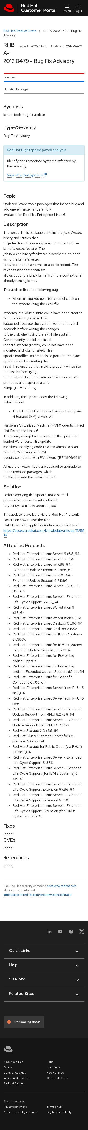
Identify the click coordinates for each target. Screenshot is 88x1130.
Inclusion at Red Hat (16, 1078)
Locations (53, 1067)
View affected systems (25, 175)
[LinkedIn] (49, 933)
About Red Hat (13, 1062)
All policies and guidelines (20, 1112)
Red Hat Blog (55, 1072)
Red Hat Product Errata (19, 31)
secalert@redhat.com (61, 886)
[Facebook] (71, 933)
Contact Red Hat (15, 1072)
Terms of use (55, 1107)
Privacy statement (15, 1107)
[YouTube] (60, 933)
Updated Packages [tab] (16, 89)
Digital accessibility (59, 1112)
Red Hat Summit (14, 1083)
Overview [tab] (9, 77)
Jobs (50, 1062)
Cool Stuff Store (57, 1078)
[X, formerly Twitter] (81, 933)
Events (8, 1067)
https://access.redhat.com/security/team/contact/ (37, 895)
